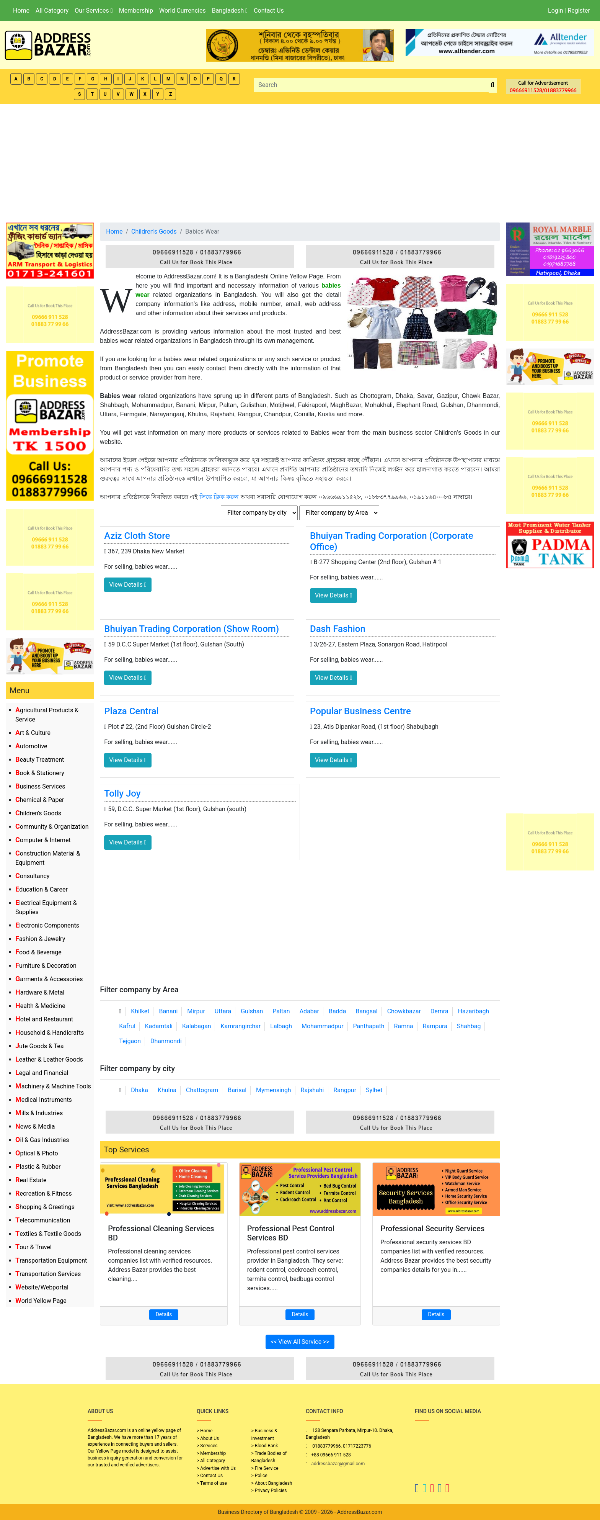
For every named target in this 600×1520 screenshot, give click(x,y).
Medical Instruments (43, 1099)
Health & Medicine (40, 1006)
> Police (259, 1475)
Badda (337, 1011)
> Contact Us (210, 1475)
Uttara (223, 1011)
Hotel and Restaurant (44, 1019)
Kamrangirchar (240, 1026)
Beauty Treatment (39, 759)
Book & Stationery (39, 773)
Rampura (435, 1026)
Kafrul (127, 1026)
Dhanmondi (166, 1041)
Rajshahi (312, 1090)
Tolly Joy (122, 793)
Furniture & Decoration (46, 965)
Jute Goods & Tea (39, 1046)
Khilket (140, 1011)
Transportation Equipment (51, 1260)
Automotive (31, 746)
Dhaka (139, 1090)
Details (164, 1314)
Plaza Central (131, 711)
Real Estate (31, 1180)
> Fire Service (265, 1468)
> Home (205, 1430)
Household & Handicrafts (49, 1032)
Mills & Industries (39, 1113)
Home (21, 10)
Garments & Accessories (49, 979)
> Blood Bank (264, 1445)
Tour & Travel (33, 1247)
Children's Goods (38, 813)
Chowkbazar (404, 1011)
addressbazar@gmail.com (338, 1463)
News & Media (35, 1126)
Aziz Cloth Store (137, 535)
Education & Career (41, 889)
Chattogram (202, 1090)
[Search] (371, 85)
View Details (127, 584)
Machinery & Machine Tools (53, 1086)
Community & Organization (52, 826)
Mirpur (196, 1011)
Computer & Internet (43, 840)
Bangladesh (230, 10)
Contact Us (269, 10)
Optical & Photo (36, 1153)
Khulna (167, 1090)
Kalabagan (196, 1026)
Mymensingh (273, 1090)
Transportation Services (48, 1274)
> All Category (211, 1460)
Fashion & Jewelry (40, 938)
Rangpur (344, 1090)
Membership (136, 10)
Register (578, 10)
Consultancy (32, 876)
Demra (439, 1011)
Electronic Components (47, 925)
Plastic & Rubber (37, 1166)
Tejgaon (130, 1041)
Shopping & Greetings (45, 1207)
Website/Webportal (41, 1287)
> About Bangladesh (271, 1483)
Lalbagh (281, 1026)
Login (555, 10)
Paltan (281, 1011)
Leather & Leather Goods (49, 1059)
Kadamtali (159, 1026)
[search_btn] (493, 85)
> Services (207, 1445)
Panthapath (369, 1026)
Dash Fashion (337, 628)
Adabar (309, 1011)
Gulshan (252, 1011)
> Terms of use (212, 1483)
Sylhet (374, 1090)
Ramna (403, 1026)
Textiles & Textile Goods (48, 1233)
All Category (52, 10)
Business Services (40, 786)
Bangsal (366, 1011)
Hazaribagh (473, 1011)
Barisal (237, 1090)
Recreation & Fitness (43, 1193)
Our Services (93, 10)
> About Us (208, 1438)
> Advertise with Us (216, 1468)
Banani (168, 1011)
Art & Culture (33, 732)
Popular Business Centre (360, 711)
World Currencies (182, 10)
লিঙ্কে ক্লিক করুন (219, 497)
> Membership (211, 1453)
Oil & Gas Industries (42, 1140)
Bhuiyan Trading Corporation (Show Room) (191, 628)
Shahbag (469, 1026)
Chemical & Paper (39, 799)
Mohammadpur (323, 1026)
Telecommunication (42, 1220)
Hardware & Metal (39, 992)
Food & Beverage (38, 952)
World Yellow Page (41, 1300)
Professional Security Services (432, 1228)
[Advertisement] (300, 161)
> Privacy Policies (269, 1490)
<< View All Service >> (300, 1341)
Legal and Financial (41, 1073)
